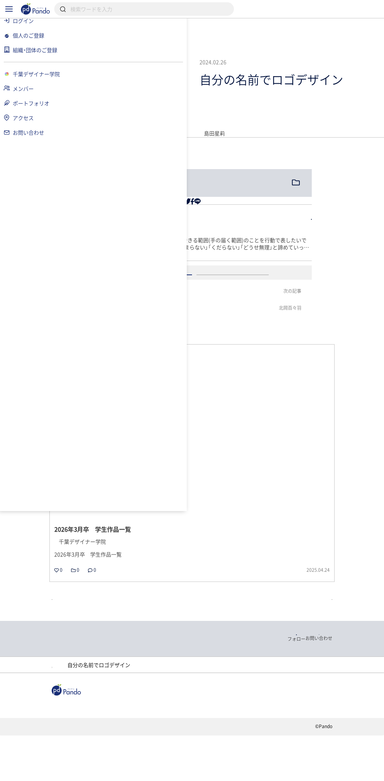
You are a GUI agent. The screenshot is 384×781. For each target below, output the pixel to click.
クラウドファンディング (249, 738)
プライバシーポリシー (156, 775)
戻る (108, 597)
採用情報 (186, 738)
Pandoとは (314, 738)
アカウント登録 (274, 348)
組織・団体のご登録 (116, 748)
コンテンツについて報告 (274, 775)
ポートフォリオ (184, 690)
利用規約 (102, 775)
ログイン (194, 348)
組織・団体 (140, 738)
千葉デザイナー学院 (121, 690)
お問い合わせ (214, 775)
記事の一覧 (350, 597)
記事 (99, 738)
